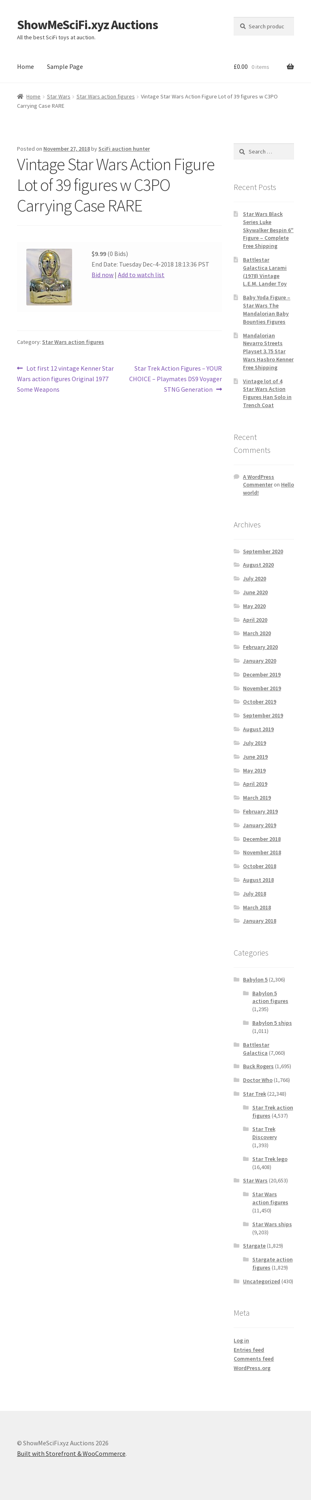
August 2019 (258, 729)
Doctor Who (258, 1080)
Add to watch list (141, 275)
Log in (241, 1340)
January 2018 (259, 920)
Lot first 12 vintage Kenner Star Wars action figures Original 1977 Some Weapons (65, 378)
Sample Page (65, 66)
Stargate (254, 1245)
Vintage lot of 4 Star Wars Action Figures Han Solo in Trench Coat (267, 393)
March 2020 (257, 633)
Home (25, 66)
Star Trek (254, 1093)
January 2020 (259, 660)
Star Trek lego (270, 1159)
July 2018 (254, 893)
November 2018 (262, 852)
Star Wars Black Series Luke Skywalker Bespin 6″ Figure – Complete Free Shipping (268, 230)
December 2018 (262, 839)
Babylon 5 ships (272, 1022)
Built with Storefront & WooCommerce (71, 1453)
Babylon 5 (255, 979)
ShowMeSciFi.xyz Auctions (87, 25)
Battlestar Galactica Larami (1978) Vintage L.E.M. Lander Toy (265, 271)
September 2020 (263, 551)
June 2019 (255, 756)
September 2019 (263, 715)
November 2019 (262, 688)
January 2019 (259, 825)
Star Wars (58, 96)
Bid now (102, 275)
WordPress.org (252, 1368)
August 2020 (258, 564)
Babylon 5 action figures (270, 997)
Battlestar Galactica (256, 1048)
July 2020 (254, 578)
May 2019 (254, 770)
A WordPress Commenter (258, 481)
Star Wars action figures (106, 96)
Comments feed (254, 1358)
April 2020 (255, 619)
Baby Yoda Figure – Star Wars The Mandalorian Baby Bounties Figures (266, 309)
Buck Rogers (258, 1066)
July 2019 (254, 743)
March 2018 (257, 907)
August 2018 (258, 879)
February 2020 (260, 647)
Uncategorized (261, 1281)
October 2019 (259, 701)
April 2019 (255, 783)
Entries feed (249, 1349)
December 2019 (262, 674)
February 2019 (260, 811)
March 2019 (257, 797)
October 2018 (259, 866)
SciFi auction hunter (124, 148)
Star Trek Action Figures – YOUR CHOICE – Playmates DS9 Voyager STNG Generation (175, 378)
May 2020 (254, 606)
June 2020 (255, 592)
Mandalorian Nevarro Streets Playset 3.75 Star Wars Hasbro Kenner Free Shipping (268, 351)
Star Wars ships (272, 1224)
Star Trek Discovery (264, 1133)
